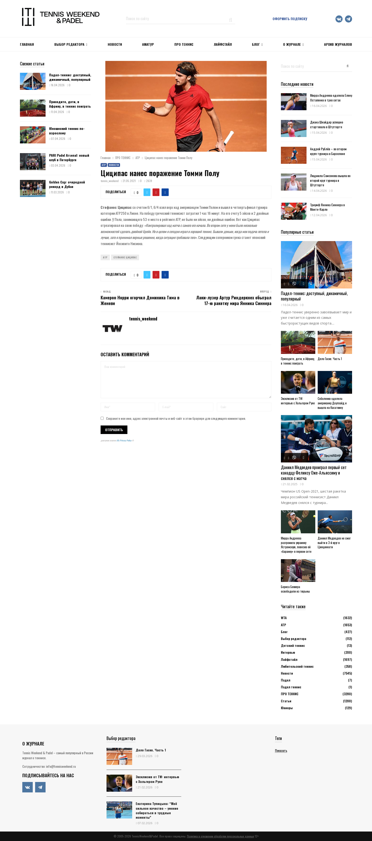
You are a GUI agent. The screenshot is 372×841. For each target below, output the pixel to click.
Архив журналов (338, 44)
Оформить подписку (290, 18)
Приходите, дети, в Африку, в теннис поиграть (70, 103)
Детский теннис (293, 645)
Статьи (286, 700)
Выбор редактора (69, 44)
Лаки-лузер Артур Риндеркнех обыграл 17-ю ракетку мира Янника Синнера (233, 300)
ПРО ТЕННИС (183, 44)
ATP (105, 257)
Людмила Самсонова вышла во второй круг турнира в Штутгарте (330, 180)
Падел (285, 679)
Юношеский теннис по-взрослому (67, 130)
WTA (284, 617)
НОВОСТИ (115, 44)
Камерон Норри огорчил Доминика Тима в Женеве (140, 300)
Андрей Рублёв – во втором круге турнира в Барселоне (328, 151)
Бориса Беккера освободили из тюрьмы (295, 589)
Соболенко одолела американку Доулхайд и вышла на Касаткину (332, 403)
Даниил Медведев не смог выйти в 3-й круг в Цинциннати (334, 542)
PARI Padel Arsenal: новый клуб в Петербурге (69, 157)
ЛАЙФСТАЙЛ (223, 44)
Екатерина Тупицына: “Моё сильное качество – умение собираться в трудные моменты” (157, 810)
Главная (27, 44)
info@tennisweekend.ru (61, 766)
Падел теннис (291, 686)
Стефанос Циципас (125, 257)
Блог (256, 44)
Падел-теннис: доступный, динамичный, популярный (70, 77)
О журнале (292, 44)
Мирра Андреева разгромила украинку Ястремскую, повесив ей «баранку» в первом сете (296, 545)
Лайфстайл (289, 659)
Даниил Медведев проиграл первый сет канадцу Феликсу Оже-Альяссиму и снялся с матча (314, 472)
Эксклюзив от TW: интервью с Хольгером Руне (298, 400)
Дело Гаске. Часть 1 (330, 358)
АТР (104, 165)
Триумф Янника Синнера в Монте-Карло (327, 207)
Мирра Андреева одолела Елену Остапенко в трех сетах (331, 97)
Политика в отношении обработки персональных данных (220, 836)
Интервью (288, 652)
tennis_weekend (110, 181)
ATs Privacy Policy (124, 440)
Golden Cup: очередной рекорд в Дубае (67, 184)
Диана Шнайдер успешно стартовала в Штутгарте (326, 124)
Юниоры (287, 707)
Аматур (148, 44)
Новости (114, 165)
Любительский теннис (297, 666)
